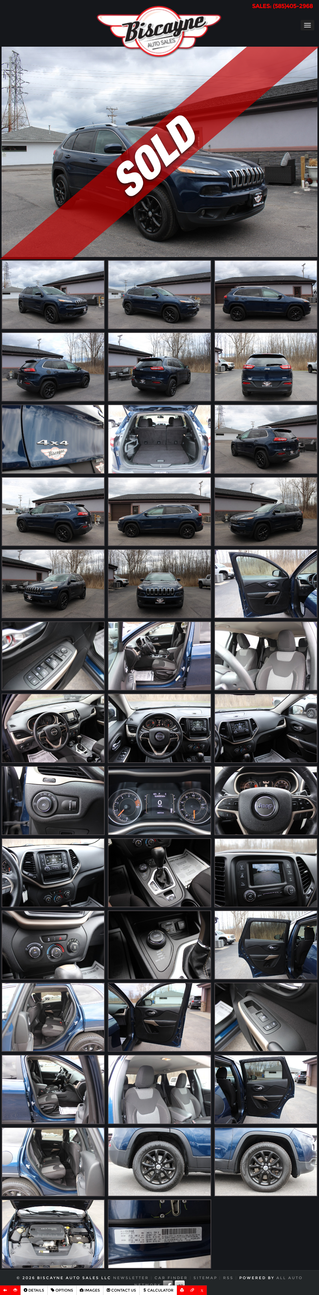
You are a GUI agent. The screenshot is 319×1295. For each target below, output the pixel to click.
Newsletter (131, 1277)
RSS (228, 1277)
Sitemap (205, 1277)
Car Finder (171, 1277)
